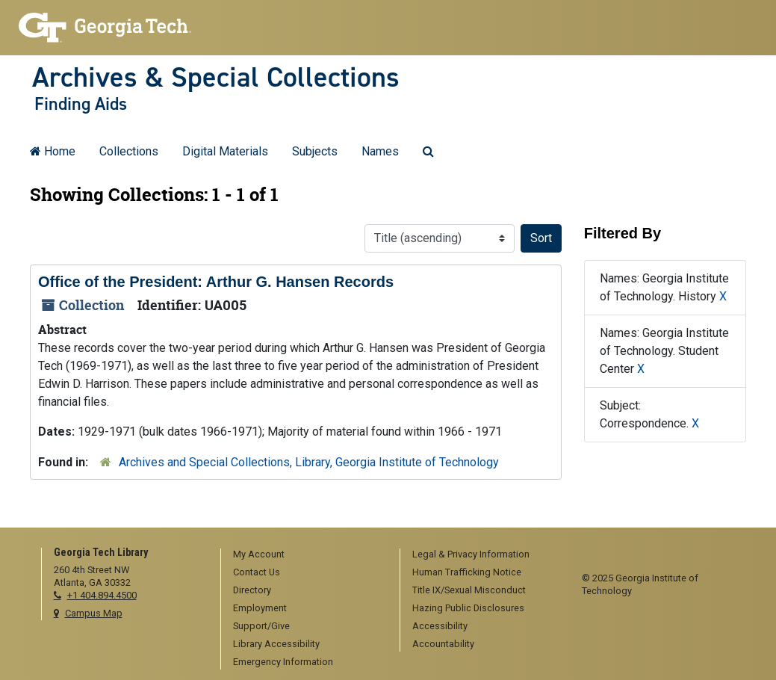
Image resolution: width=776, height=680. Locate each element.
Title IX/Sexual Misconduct (469, 590)
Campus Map (93, 613)
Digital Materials (225, 151)
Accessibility (440, 625)
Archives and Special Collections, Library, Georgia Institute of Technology (309, 462)
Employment (260, 607)
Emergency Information (283, 661)
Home (52, 151)
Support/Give (261, 625)
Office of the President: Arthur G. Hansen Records (216, 281)
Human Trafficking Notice (466, 572)
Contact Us (256, 572)
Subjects (315, 151)
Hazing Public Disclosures (468, 607)
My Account (259, 554)
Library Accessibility (276, 643)
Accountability (443, 643)
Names (380, 151)
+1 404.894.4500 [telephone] (102, 595)
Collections (128, 151)
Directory (252, 590)
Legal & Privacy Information (471, 554)
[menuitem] (305, 555)
